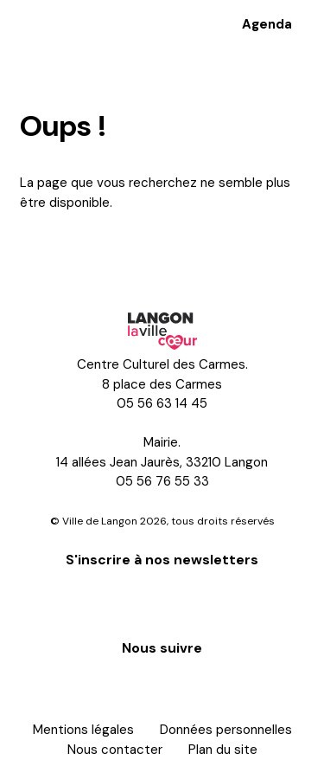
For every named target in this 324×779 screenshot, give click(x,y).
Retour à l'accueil (91, 250)
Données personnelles (226, 729)
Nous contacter (114, 749)
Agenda (267, 24)
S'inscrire (162, 601)
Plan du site (222, 749)
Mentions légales (83, 729)
